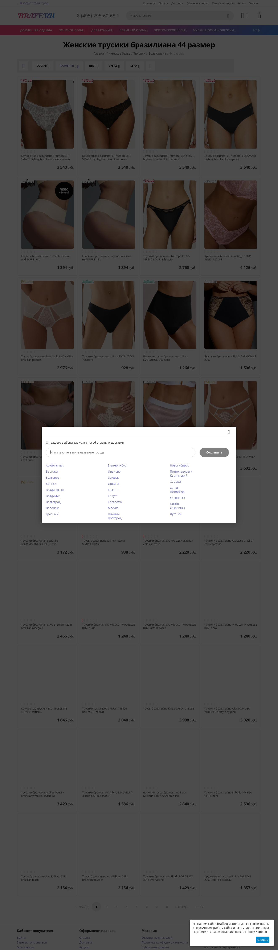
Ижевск (113, 478)
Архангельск (55, 465)
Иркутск (113, 484)
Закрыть (227, 432)
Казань (113, 490)
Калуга (113, 496)
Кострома (115, 502)
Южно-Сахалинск (177, 506)
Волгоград (53, 502)
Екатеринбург (118, 465)
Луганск (175, 514)
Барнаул (52, 471)
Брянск (51, 484)
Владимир (53, 496)
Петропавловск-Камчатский (181, 473)
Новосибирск (179, 465)
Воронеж (52, 508)
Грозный (52, 514)
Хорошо (262, 940)
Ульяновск (177, 498)
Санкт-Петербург (177, 490)
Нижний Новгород (115, 516)
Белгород (52, 478)
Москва (113, 508)
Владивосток (55, 490)
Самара (175, 481)
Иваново (114, 471)
